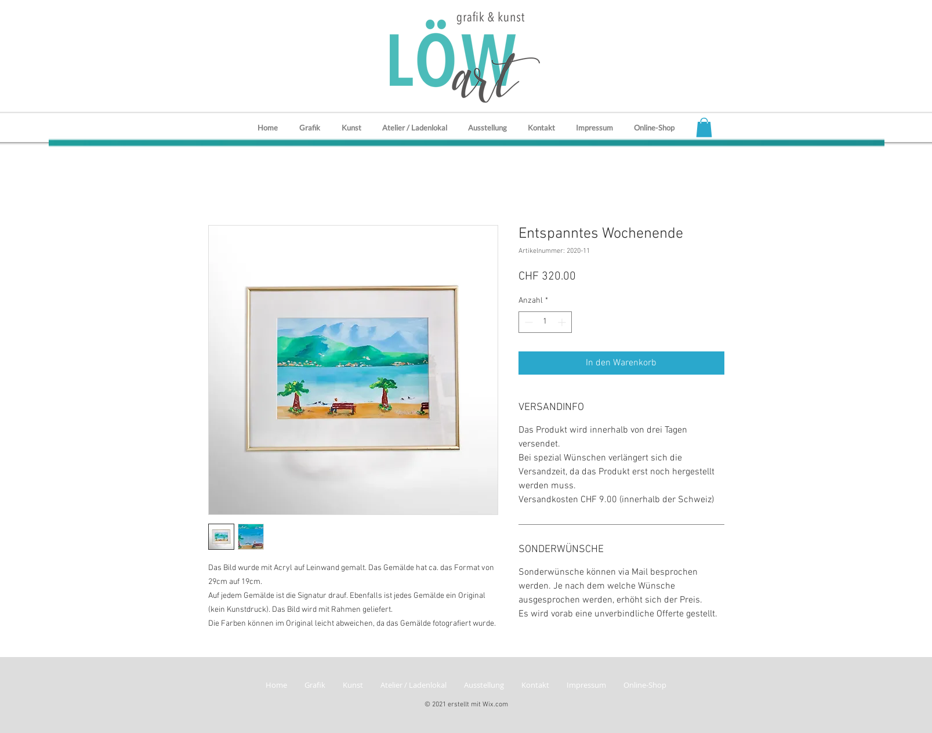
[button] (704, 127)
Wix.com (495, 705)
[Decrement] (527, 322)
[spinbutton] (545, 322)
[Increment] (563, 322)
